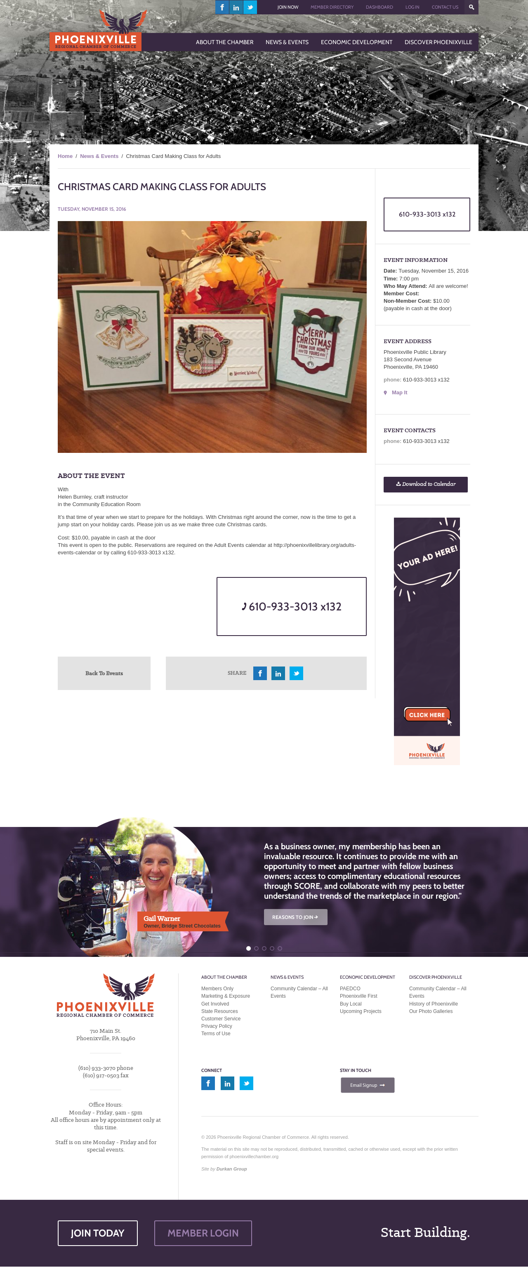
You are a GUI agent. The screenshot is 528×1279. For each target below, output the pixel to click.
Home (65, 156)
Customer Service (220, 1019)
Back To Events (104, 673)
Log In (412, 7)
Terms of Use (216, 1033)
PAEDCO (350, 989)
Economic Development (367, 977)
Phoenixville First (358, 996)
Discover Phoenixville (435, 977)
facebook (222, 7)
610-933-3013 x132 (292, 606)
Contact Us (445, 7)
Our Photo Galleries (431, 1011)
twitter (250, 7)
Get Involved (215, 1004)
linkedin (236, 7)
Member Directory (332, 7)
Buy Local (351, 1004)
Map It (400, 392)
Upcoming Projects (361, 1011)
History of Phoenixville (433, 1004)
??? (471, 7)
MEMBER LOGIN (203, 1233)
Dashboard (379, 7)
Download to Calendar (425, 484)
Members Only (217, 989)
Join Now (288, 7)
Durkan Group (232, 1168)
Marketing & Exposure (225, 996)
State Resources (219, 1011)
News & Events (99, 156)
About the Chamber (224, 977)
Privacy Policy (216, 1026)
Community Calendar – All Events (299, 992)
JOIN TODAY (98, 1233)
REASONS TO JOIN (295, 917)
